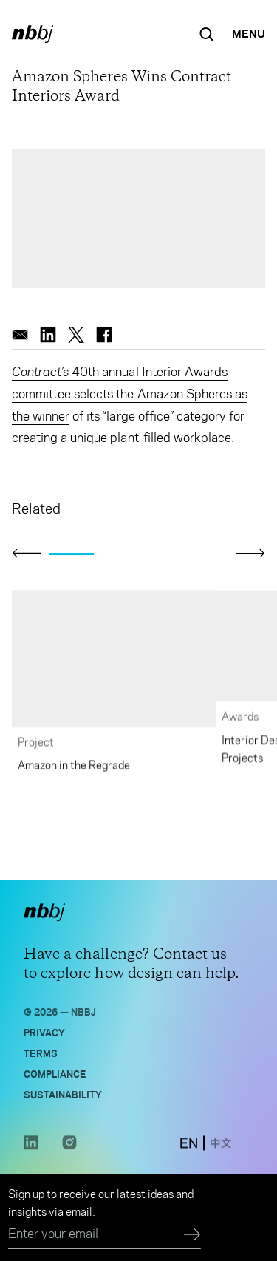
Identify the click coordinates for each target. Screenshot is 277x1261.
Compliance (55, 1073)
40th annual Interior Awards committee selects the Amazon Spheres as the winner (129, 394)
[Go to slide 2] (116, 553)
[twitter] (76, 335)
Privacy (44, 1032)
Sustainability (63, 1094)
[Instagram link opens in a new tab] (69, 1147)
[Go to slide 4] (205, 553)
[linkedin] (48, 335)
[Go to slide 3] (161, 553)
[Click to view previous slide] (26, 554)
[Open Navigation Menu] (248, 34)
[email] (20, 335)
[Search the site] (206, 34)
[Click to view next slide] (250, 553)
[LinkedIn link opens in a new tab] (31, 1147)
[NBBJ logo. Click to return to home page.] (32, 34)
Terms (41, 1052)
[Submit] (192, 1235)
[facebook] (104, 335)
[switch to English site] (188, 1144)
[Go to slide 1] (71, 553)
